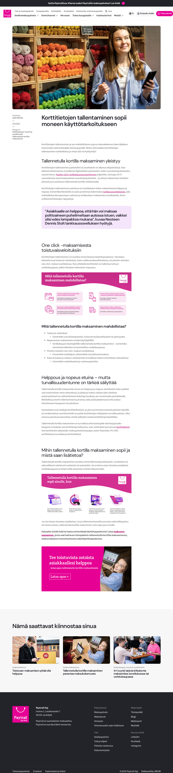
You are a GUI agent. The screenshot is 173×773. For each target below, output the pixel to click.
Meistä (118, 15)
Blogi (133, 716)
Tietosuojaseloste (21, 771)
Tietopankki (137, 712)
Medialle (135, 725)
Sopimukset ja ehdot (55, 771)
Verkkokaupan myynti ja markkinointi (22, 133)
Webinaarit (136, 721)
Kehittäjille (56, 11)
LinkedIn (135, 737)
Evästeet (37, 771)
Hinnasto (65, 15)
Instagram (136, 745)
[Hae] (108, 11)
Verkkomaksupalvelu (27, 15)
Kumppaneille (42, 11)
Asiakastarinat (104, 15)
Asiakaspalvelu (101, 737)
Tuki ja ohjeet (100, 741)
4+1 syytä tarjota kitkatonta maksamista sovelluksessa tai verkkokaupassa (131, 673)
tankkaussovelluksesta (114, 191)
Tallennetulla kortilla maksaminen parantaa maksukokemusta (83, 672)
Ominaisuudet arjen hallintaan (109, 725)
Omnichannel (49, 15)
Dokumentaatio (102, 750)
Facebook (135, 741)
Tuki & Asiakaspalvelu (24, 11)
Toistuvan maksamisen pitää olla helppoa (31, 672)
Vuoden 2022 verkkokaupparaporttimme (76, 174)
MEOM (158, 771)
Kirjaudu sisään (147, 13)
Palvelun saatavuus (103, 745)
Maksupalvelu (101, 712)
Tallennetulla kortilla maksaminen (21, 137)
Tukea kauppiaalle (83, 15)
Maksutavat (100, 716)
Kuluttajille (69, 11)
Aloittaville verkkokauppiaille (89, 11)
